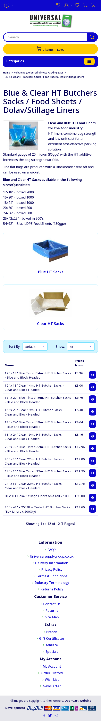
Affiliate (52, 645)
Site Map (52, 617)
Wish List (52, 679)
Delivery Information (51, 563)
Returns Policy (52, 589)
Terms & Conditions (51, 576)
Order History (52, 673)
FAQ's (51, 550)
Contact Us (51, 604)
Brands (51, 632)
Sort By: (14, 346)
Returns (51, 610)
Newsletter (52, 686)
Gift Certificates (52, 638)
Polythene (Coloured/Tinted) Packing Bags (39, 72)
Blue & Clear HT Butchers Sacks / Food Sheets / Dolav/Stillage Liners (44, 77)
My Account (52, 666)
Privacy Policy (51, 569)
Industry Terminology (52, 582)
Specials (51, 651)
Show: (60, 346)
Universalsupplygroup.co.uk (52, 556)
